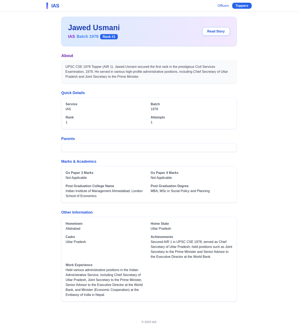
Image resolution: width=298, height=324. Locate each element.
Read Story (216, 31)
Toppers (242, 5)
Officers (223, 5)
